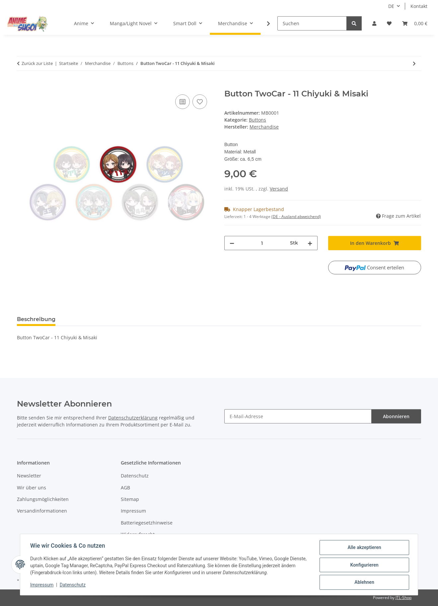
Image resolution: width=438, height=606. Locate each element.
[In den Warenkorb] (22, 85)
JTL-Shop (403, 597)
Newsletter (29, 475)
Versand (279, 189)
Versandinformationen (42, 511)
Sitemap (130, 499)
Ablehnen (363, 582)
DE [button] (391, 6)
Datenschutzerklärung (133, 417)
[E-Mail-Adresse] (298, 416)
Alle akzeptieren (363, 548)
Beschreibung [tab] (36, 319)
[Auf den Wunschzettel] (199, 101)
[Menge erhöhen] (310, 243)
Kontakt (418, 6)
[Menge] (262, 243)
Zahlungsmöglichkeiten (43, 499)
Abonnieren (396, 416)
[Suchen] (312, 23)
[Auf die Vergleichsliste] (182, 101)
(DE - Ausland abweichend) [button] (296, 216)
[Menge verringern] (232, 243)
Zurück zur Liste (37, 63)
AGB (125, 487)
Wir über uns (31, 487)
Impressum (42, 585)
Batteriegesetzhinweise (147, 523)
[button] (374, 23)
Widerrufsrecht (138, 534)
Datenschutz (73, 585)
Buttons (257, 120)
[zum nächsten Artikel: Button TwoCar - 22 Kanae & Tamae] (414, 63)
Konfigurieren (363, 565)
